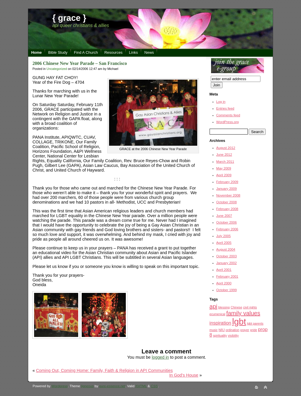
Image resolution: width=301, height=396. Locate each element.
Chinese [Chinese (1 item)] (236, 307)
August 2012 (225, 148)
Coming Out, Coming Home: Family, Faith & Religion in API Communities (104, 370)
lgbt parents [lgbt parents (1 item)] (255, 323)
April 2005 (224, 242)
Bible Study (58, 52)
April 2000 (224, 283)
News (149, 52)
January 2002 (226, 263)
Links (133, 52)
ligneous (87, 386)
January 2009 (226, 188)
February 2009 (227, 182)
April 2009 (224, 175)
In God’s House (183, 375)
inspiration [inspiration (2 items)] (220, 322)
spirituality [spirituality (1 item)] (220, 335)
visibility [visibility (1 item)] (233, 335)
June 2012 (224, 154)
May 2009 (223, 168)
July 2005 (223, 236)
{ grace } (69, 18)
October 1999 (226, 290)
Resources (113, 52)
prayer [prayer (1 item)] (244, 330)
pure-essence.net (112, 386)
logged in (160, 357)
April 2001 (224, 269)
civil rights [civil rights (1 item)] (250, 307)
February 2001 (227, 276)
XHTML (141, 386)
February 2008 (227, 209)
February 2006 (227, 229)
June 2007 (224, 215)
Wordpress (59, 386)
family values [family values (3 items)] (243, 313)
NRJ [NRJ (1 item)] (222, 330)
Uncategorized (56, 69)
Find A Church (86, 52)
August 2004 (225, 249)
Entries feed (225, 108)
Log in (220, 101)
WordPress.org (227, 122)
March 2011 (225, 161)
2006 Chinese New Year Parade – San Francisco (79, 63)
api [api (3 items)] (214, 306)
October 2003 (226, 256)
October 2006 (226, 222)
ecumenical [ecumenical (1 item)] (217, 314)
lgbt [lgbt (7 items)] (239, 321)
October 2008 (226, 202)
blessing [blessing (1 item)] (224, 307)
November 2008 (228, 195)
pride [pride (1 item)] (253, 330)
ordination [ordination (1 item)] (232, 330)
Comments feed (228, 115)
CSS (154, 386)
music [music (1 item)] (214, 330)
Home (36, 52)
